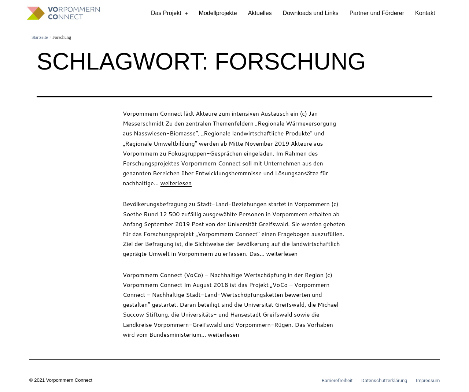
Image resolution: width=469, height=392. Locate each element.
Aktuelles (260, 13)
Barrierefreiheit (337, 380)
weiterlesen (176, 183)
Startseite (40, 37)
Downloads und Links (311, 13)
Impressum (428, 380)
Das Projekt (169, 13)
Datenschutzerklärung (384, 380)
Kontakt (425, 13)
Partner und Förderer (377, 13)
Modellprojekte (218, 13)
